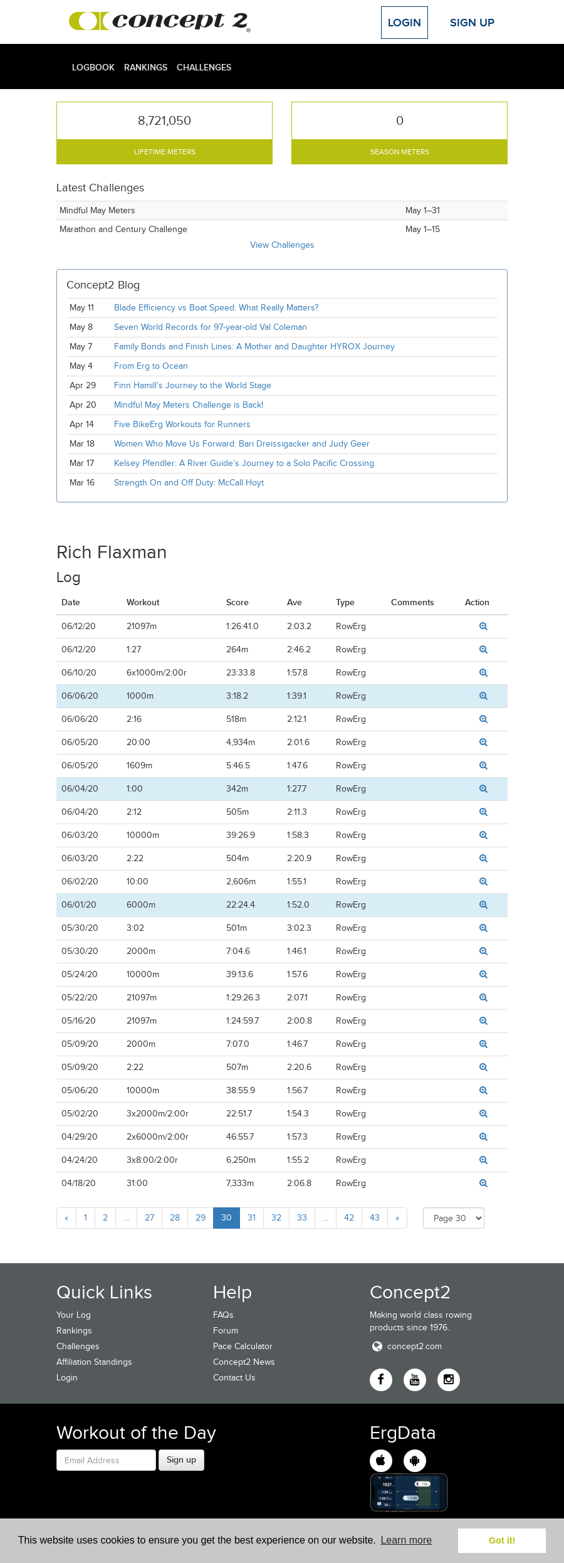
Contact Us (234, 1377)
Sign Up (472, 22)
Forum (225, 1330)
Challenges (204, 67)
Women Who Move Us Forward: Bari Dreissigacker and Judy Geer (242, 443)
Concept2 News (244, 1362)
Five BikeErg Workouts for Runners (182, 424)
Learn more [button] (406, 1540)
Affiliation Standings (94, 1362)
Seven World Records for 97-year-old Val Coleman (210, 327)
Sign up (181, 1459)
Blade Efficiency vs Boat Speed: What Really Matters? (216, 307)
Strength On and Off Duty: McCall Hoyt (189, 482)
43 (375, 1217)
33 (302, 1217)
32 (276, 1217)
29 (201, 1217)
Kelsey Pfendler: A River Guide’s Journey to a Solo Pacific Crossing (244, 463)
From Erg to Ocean (151, 366)
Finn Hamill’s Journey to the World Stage (192, 385)
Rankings (145, 67)
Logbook (93, 67)
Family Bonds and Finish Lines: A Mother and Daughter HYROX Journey (254, 346)
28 (175, 1217)
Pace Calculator (243, 1346)
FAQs (223, 1315)
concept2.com (406, 1346)
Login (404, 22)
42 (349, 1217)
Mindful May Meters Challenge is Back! (188, 405)
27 (149, 1217)
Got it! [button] (502, 1540)
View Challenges (282, 245)
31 (252, 1217)
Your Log (73, 1315)
